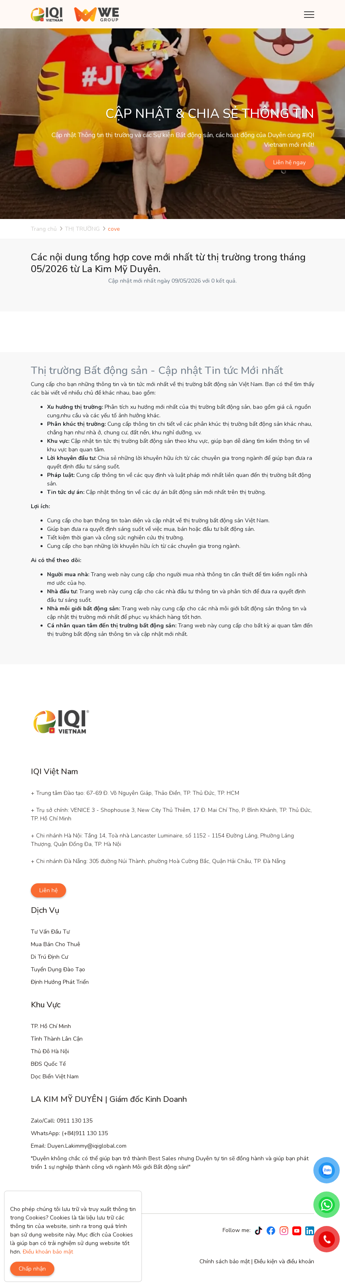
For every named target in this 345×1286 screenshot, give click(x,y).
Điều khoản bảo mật (48, 1252)
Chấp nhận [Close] (32, 1269)
